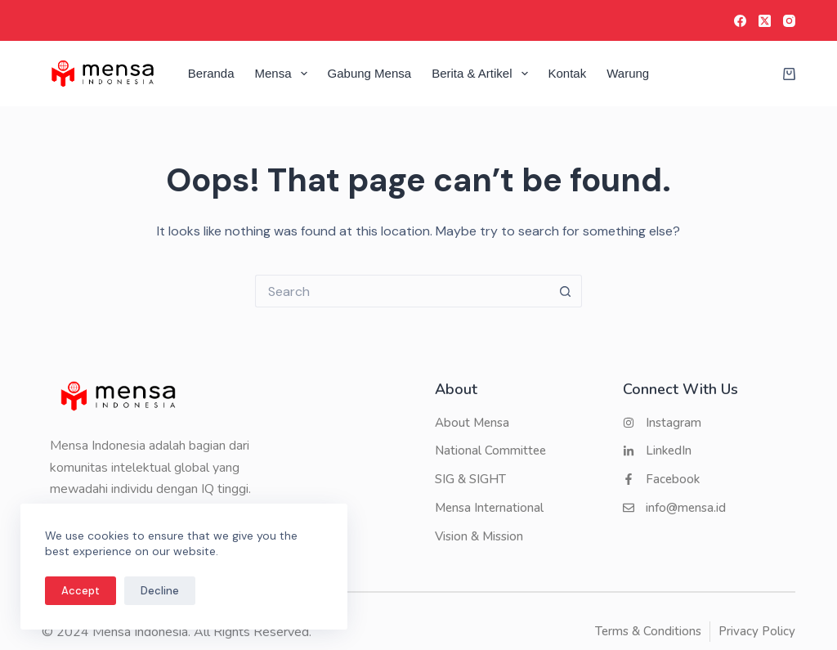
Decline (160, 591)
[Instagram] (789, 21)
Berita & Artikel (483, 73)
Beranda (211, 73)
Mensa (284, 73)
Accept (80, 591)
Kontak (567, 73)
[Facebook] (740, 21)
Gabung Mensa (370, 73)
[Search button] (565, 291)
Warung (627, 73)
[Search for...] (402, 291)
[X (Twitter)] (765, 21)
